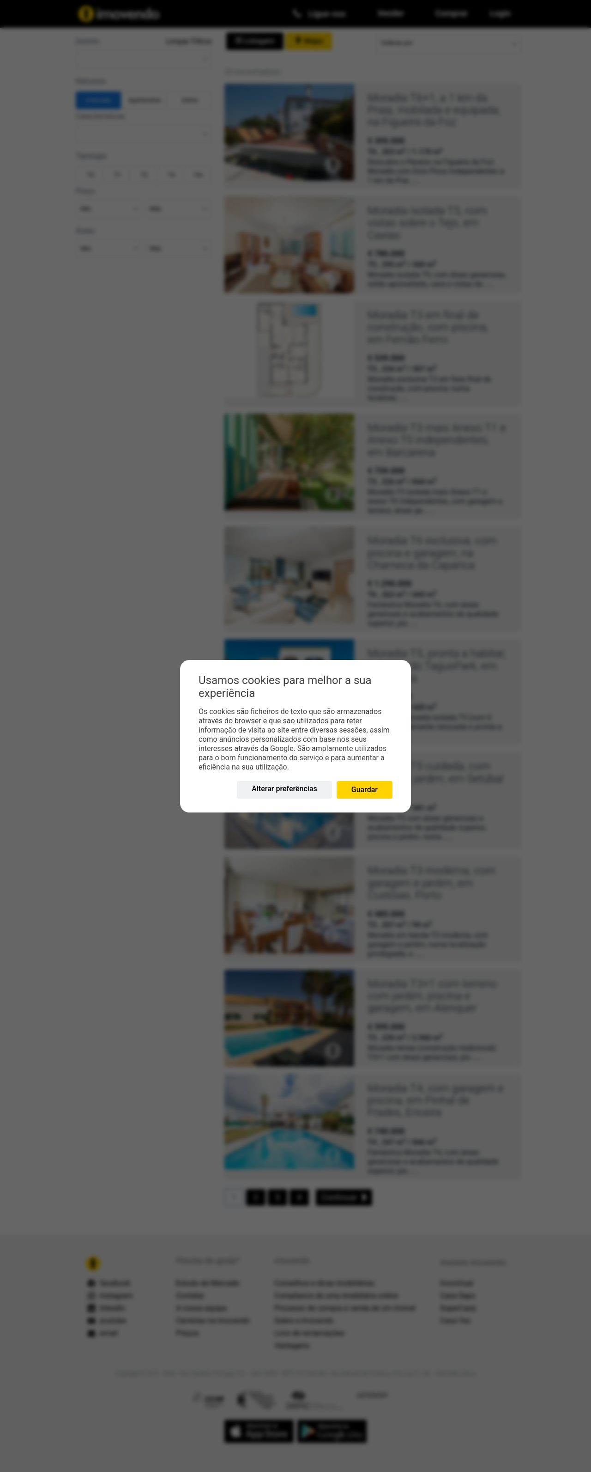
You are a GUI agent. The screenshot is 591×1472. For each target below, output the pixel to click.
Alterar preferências (284, 788)
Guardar (364, 789)
